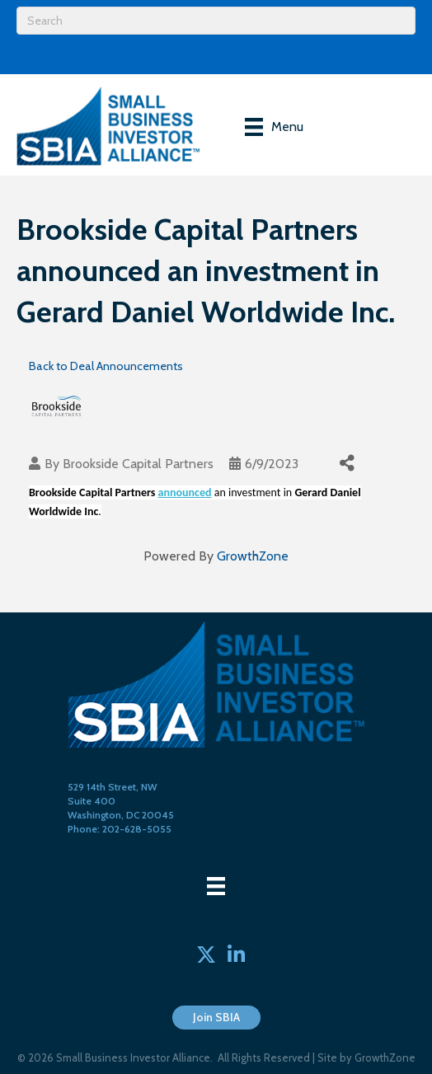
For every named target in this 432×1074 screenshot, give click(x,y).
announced (185, 492)
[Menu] (274, 127)
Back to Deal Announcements (106, 366)
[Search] (216, 21)
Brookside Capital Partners (138, 463)
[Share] (346, 463)
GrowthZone (253, 556)
